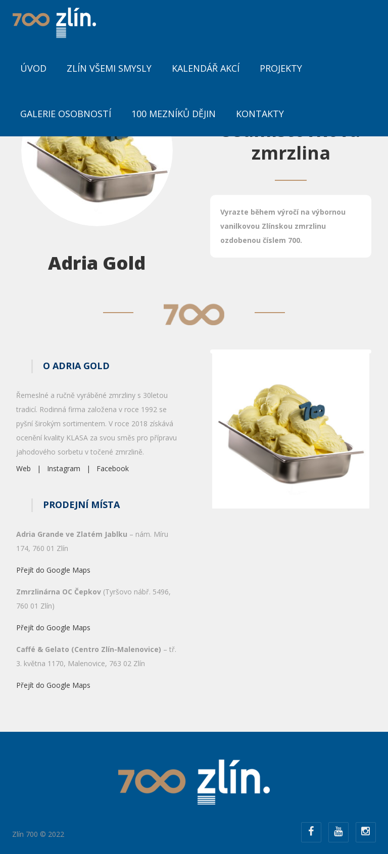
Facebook (112, 468)
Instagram (63, 468)
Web (23, 468)
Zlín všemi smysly (109, 68)
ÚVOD (33, 68)
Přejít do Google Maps (53, 570)
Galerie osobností (65, 114)
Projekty (281, 68)
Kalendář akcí (205, 68)
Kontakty (260, 114)
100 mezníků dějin (173, 114)
